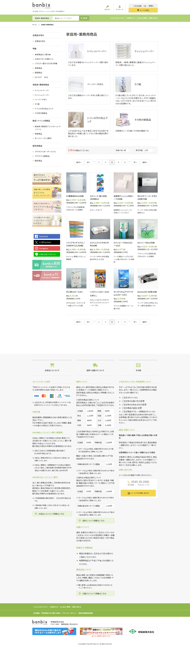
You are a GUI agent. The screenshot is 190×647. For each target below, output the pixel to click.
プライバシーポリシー (69, 613)
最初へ (78, 162)
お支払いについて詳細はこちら (51, 513)
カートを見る (143, 10)
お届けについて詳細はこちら (94, 593)
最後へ (145, 162)
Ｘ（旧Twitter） (45, 242)
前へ (88, 162)
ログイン (107, 8)
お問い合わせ (153, 18)
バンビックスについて (117, 18)
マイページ (120, 8)
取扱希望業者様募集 (86, 613)
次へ (135, 162)
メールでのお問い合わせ (138, 493)
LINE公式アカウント (47, 254)
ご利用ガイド (130, 18)
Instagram (43, 248)
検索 (84, 18)
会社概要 (36, 613)
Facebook (43, 236)
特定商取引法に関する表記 (51, 613)
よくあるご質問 (142, 18)
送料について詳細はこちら (93, 520)
